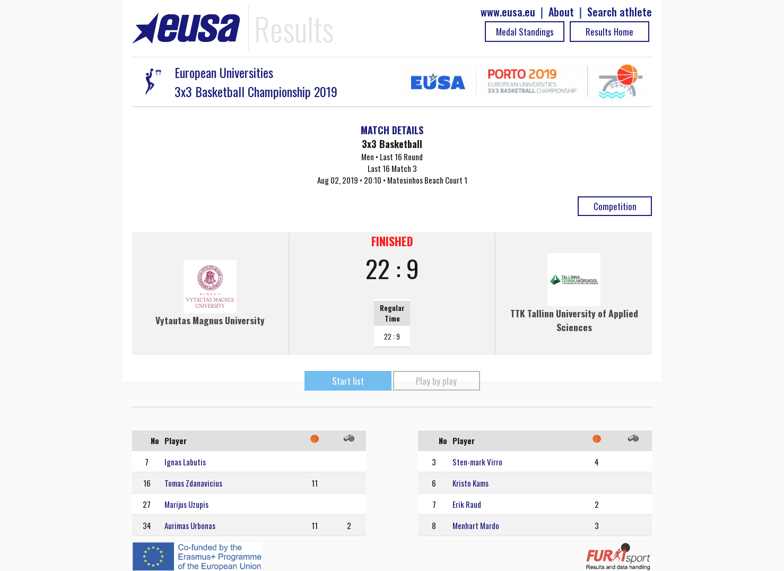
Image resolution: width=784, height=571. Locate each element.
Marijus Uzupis (186, 504)
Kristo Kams (470, 483)
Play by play (436, 380)
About (561, 12)
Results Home (609, 31)
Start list (348, 380)
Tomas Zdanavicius (193, 483)
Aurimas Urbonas (189, 525)
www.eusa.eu (508, 12)
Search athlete (619, 12)
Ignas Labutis (185, 462)
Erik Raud (466, 504)
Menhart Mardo (475, 525)
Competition (615, 206)
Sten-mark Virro (477, 462)
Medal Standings (525, 31)
